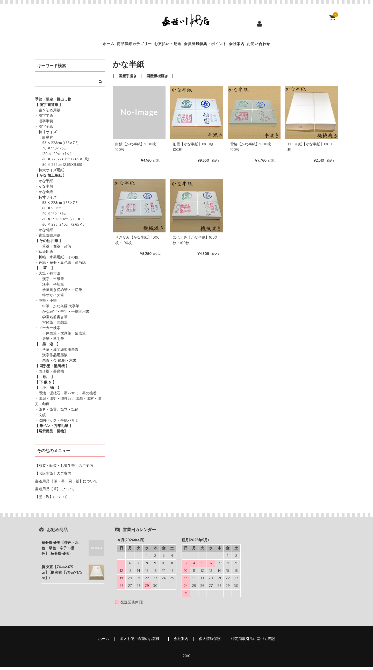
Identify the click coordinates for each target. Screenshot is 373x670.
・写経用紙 (44, 255)
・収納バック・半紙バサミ (56, 424)
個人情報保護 (210, 642)
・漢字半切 (44, 125)
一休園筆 (46, 337)
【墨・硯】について (51, 500)
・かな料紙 (44, 233)
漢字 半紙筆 (49, 282)
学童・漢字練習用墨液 (56, 353)
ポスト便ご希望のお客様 (141, 642)
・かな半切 (44, 190)
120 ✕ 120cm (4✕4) (54, 157)
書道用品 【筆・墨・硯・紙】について (66, 485)
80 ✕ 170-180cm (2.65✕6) (59, 222)
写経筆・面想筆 (51, 326)
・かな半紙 (44, 184)
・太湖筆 (64, 337)
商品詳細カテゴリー (113, 45)
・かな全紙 (44, 195)
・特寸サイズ (46, 135)
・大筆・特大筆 (47, 277)
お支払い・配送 (160, 45)
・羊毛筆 (56, 342)
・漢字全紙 (44, 130)
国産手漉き (128, 79)
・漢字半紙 (44, 119)
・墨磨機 (56, 375)
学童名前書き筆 (51, 320)
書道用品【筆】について (55, 492)
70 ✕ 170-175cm (51, 152)
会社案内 (258, 45)
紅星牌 (44, 141)
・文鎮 (40, 418)
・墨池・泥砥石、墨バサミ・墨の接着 (66, 397)
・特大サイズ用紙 (49, 174)
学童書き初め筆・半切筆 (58, 293)
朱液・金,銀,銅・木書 (55, 364)
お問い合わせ (292, 45)
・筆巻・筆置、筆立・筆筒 (56, 413)
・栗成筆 (78, 337)
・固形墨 (42, 375)
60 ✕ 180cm (48, 212)
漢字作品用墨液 (51, 359)
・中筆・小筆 (46, 304)
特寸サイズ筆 (49, 299)
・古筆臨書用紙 (47, 239)
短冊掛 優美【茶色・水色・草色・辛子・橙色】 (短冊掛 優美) (59, 551)
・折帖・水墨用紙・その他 (56, 261)
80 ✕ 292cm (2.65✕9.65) (58, 168)
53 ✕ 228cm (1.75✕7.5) (56, 146)
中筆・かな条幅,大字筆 (57, 310)
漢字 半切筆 (49, 288)
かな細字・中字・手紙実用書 (62, 315)
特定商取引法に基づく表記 (253, 642)
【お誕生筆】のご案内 (53, 477)
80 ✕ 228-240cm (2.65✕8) (60, 228)
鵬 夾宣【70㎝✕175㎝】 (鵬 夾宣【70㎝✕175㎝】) (61, 575)
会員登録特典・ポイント (212, 45)
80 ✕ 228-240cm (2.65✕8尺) (62, 163)
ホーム (74, 45)
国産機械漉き (157, 79)
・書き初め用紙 (47, 114)
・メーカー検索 (47, 331)
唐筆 (42, 342)
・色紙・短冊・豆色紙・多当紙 (60, 266)
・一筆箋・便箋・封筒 (53, 250)
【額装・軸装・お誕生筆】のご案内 (64, 469)
